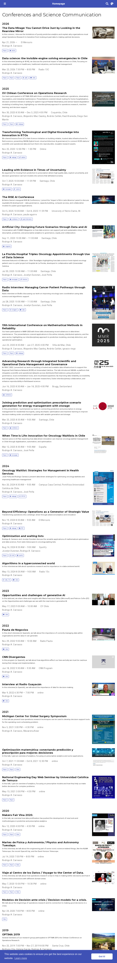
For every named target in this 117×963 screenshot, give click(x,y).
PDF (21, 528)
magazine (6, 246)
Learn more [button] (20, 958)
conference (14, 219)
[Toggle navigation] (5, 4)
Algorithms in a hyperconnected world (28, 563)
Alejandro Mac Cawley (34, 116)
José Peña (46, 275)
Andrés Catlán (54, 116)
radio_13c (6, 580)
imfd (12, 555)
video (32, 77)
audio (25, 77)
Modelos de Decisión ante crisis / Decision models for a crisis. (44, 899)
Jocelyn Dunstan (31, 275)
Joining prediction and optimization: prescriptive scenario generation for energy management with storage (41, 404)
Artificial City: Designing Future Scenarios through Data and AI (44, 226)
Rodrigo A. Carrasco (12, 46)
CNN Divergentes (13, 656)
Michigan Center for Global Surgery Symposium (34, 716)
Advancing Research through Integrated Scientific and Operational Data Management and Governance (39, 363)
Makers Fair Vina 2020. (17, 815)
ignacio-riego (69, 348)
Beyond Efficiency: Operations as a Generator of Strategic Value (45, 511)
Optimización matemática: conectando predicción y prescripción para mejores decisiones (37, 751)
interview (24, 279)
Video (17, 769)
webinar (22, 157)
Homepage (58, 3)
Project (5, 50)
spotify (20, 555)
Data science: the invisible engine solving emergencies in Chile (44, 58)
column (17, 189)
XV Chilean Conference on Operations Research (34, 93)
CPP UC (22, 496)
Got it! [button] (102, 956)
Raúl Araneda (69, 116)
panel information (26, 219)
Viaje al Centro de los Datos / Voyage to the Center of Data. (43, 872)
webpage (19, 124)
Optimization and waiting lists (23, 536)
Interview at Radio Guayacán (21, 684)
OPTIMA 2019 (11, 934)
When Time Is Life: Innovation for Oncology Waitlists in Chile (43, 435)
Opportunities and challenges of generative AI (33, 595)
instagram (13, 310)
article (12, 50)
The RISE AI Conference (18, 197)
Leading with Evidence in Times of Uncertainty (34, 169)
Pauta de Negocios (15, 629)
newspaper (7, 189)
